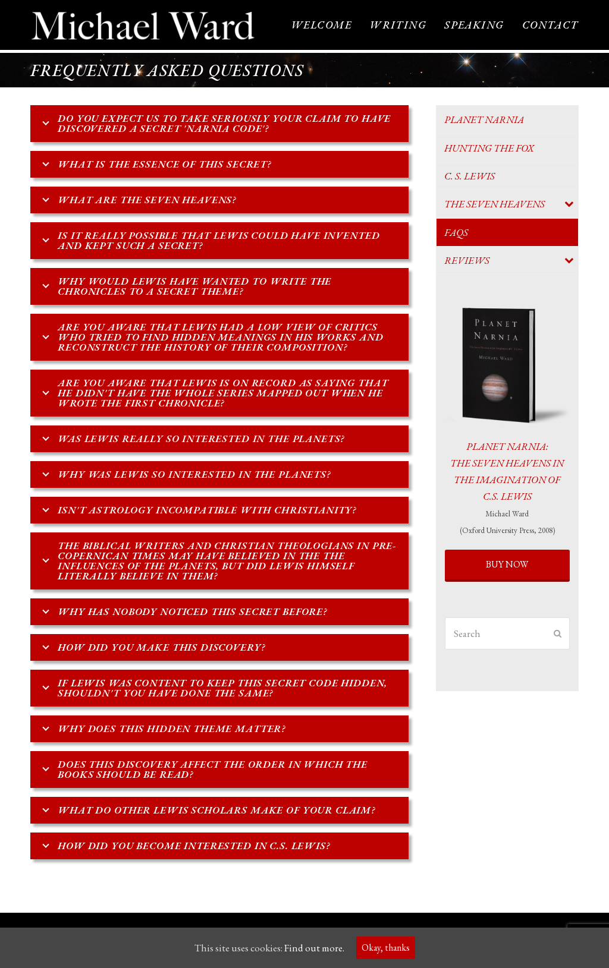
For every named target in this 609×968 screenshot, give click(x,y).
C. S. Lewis (469, 176)
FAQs (456, 232)
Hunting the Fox (489, 148)
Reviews (466, 260)
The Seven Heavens (494, 205)
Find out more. (314, 947)
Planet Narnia (484, 120)
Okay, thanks (386, 947)
